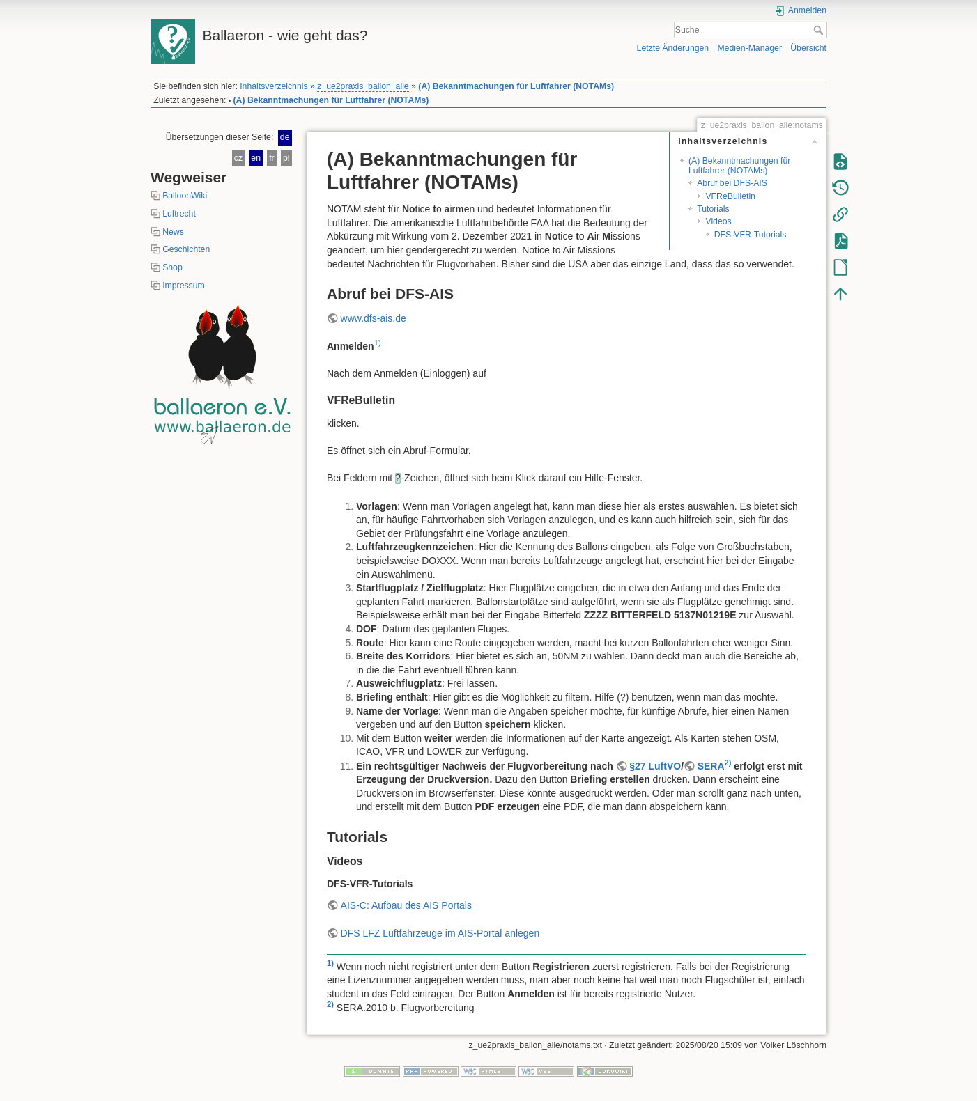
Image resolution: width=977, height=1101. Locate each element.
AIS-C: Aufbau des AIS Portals (406, 905)
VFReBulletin (730, 196)
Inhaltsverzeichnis (273, 86)
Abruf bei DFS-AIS (732, 183)
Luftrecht (179, 214)
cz (238, 158)
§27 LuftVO (655, 766)
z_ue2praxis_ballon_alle (362, 86)
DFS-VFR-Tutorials (750, 235)
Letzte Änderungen (673, 48)
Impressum (183, 285)
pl (286, 158)
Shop (172, 267)
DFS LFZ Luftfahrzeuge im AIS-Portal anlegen (440, 933)
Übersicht (808, 48)
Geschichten (186, 249)
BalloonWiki (184, 196)
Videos (718, 221)
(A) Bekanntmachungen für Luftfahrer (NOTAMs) (516, 86)
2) (728, 762)
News (173, 232)
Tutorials (713, 209)
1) (377, 342)
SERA (711, 766)
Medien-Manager (749, 48)
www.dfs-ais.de (373, 318)
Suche (819, 30)
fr (271, 158)
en (256, 158)
